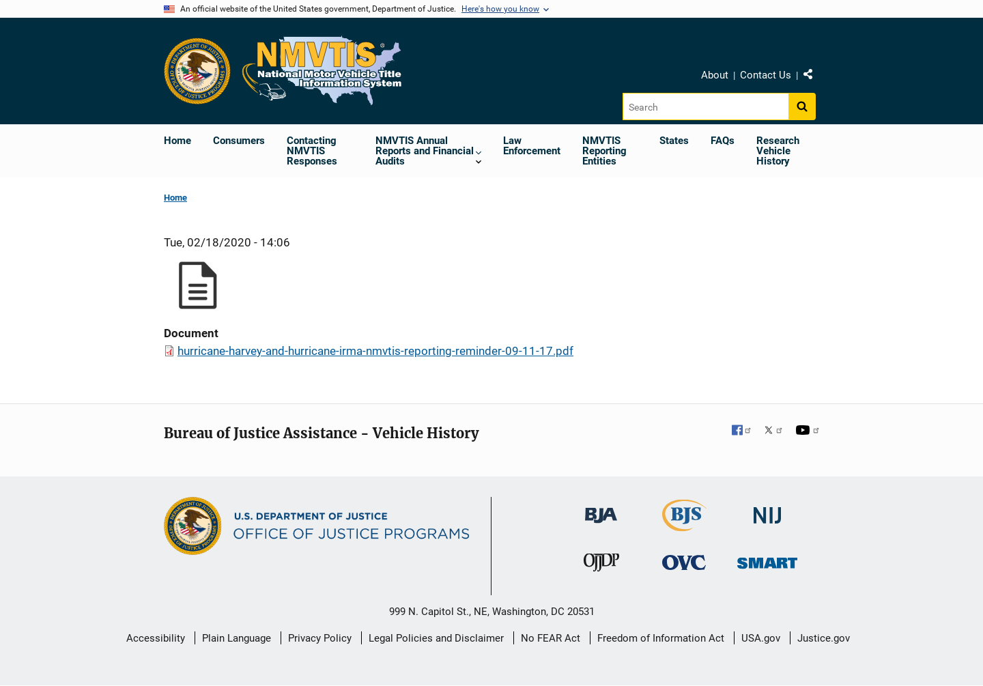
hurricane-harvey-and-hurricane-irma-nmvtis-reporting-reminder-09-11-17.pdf (375, 351)
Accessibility (155, 638)
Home (175, 197)
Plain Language (236, 638)
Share (813, 77)
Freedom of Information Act (660, 638)
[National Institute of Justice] (767, 509)
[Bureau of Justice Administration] (601, 508)
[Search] (705, 106)
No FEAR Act (550, 638)
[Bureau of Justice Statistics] (684, 525)
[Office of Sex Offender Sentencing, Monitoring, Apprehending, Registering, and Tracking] (767, 558)
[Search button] (802, 106)
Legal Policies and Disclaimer (436, 638)
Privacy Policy (320, 638)
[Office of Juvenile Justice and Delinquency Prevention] (601, 564)
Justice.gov (823, 638)
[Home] (322, 70)
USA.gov (760, 638)
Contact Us (765, 75)
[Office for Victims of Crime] (684, 561)
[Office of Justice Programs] (197, 71)
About (714, 75)
